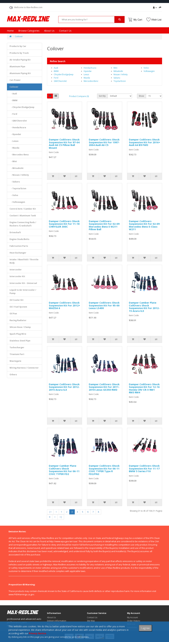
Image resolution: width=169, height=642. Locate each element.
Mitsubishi (118, 71)
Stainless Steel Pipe (20, 340)
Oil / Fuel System (18, 306)
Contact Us (65, 30)
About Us (49, 30)
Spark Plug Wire (18, 333)
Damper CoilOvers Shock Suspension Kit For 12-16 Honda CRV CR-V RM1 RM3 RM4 (144, 388)
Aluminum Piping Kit (20, 73)
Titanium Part (17, 354)
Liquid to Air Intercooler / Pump (23, 292)
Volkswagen (149, 71)
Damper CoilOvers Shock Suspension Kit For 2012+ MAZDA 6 (64, 305)
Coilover (19, 36)
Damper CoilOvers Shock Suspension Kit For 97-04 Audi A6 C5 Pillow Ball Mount (64, 143)
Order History (133, 620)
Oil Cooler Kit (16, 300)
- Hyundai (15, 134)
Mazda (87, 77)
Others (13, 374)
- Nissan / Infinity (19, 175)
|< (50, 511)
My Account (132, 617)
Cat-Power (15, 80)
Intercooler (16, 269)
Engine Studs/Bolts (19, 239)
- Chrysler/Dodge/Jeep (22, 107)
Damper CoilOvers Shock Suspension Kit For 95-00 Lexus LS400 (104, 305)
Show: (141, 96)
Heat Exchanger (18, 252)
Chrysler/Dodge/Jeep (63, 74)
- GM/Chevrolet (18, 120)
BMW (56, 71)
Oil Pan (13, 313)
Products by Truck (19, 53)
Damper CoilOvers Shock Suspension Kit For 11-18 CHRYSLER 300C (64, 223)
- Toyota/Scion (18, 188)
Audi (56, 67)
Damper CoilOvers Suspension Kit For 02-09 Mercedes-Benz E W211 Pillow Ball (104, 225)
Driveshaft (15, 232)
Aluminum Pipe (17, 66)
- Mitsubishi (16, 168)
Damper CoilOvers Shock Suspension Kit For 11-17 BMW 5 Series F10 (144, 468)
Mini (115, 67)
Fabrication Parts (19, 246)
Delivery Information (56, 620)
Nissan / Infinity (121, 74)
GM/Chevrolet (60, 81)
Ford (56, 77)
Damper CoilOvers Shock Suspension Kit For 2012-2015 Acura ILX (64, 387)
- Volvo (14, 195)
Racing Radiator (18, 320)
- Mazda (14, 147)
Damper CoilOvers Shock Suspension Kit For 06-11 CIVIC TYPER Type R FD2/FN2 (104, 470)
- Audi (13, 93)
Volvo (146, 67)
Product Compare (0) (79, 96)
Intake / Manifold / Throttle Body (24, 261)
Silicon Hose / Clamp (20, 327)
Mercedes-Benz (91, 81)
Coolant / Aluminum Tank (23, 215)
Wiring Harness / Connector (24, 367)
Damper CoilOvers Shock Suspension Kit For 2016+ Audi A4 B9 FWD (144, 142)
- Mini (13, 161)
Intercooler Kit (17, 276)
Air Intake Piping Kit (20, 59)
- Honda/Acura (18, 127)
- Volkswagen (17, 202)
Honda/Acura (90, 67)
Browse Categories (28, 30)
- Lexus (14, 141)
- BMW (13, 100)
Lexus (86, 74)
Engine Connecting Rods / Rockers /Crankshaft (23, 224)
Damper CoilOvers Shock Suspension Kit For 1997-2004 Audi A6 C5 (104, 142)
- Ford (13, 114)
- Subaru (15, 181)
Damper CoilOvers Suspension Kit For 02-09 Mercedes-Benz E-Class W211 (144, 225)
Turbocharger (17, 347)
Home (10, 30)
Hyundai (87, 71)
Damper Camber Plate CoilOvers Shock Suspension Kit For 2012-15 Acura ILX (144, 306)
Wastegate (15, 361)
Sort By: (102, 96)
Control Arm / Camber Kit (23, 208)
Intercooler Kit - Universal (23, 283)
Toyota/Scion (120, 81)
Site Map (91, 620)
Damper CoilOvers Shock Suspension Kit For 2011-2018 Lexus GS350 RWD (104, 387)
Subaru (117, 77)
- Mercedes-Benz (19, 154)
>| (61, 517)
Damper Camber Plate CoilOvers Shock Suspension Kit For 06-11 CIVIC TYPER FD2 (64, 470)
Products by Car (18, 46)
